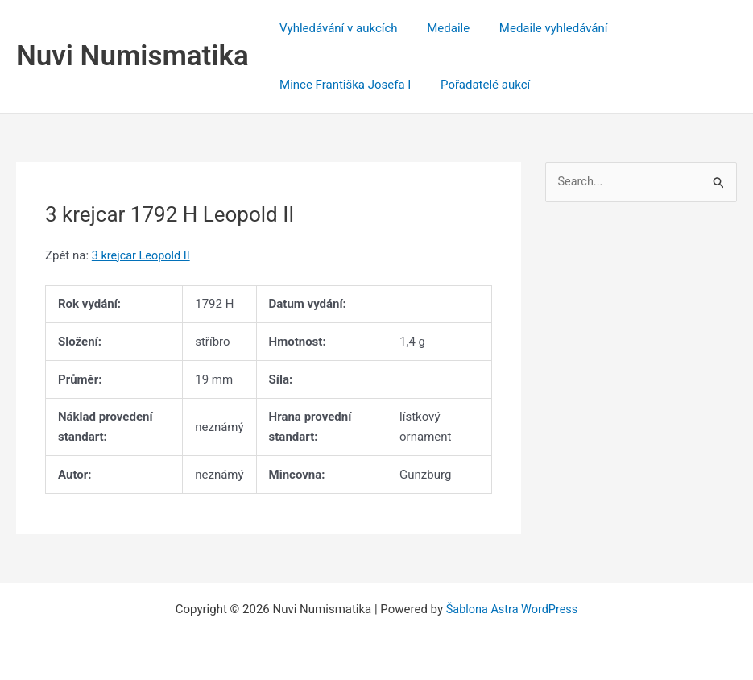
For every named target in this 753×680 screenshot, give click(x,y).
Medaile (440, 28)
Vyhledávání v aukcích (336, 28)
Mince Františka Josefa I (342, 84)
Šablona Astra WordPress (512, 609)
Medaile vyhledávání (540, 28)
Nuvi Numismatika (132, 56)
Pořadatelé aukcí (477, 84)
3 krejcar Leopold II (143, 255)
